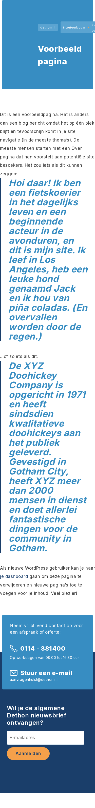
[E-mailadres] (45, 738)
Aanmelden (28, 753)
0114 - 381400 (43, 648)
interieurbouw (74, 27)
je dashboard (14, 576)
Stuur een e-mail (46, 673)
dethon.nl (47, 27)
